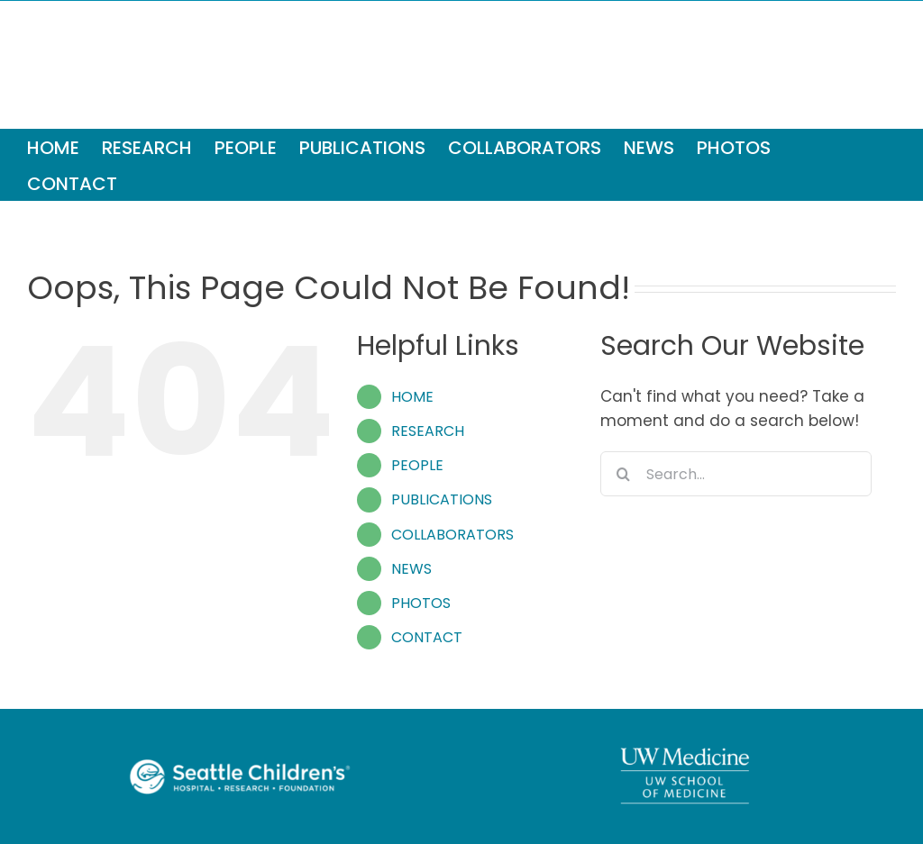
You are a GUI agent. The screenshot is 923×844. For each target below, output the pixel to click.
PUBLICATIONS (441, 499)
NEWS (411, 568)
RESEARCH (427, 431)
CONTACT (426, 637)
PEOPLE (417, 465)
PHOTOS (421, 603)
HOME (412, 396)
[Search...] (736, 473)
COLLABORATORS (452, 534)
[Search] (622, 473)
